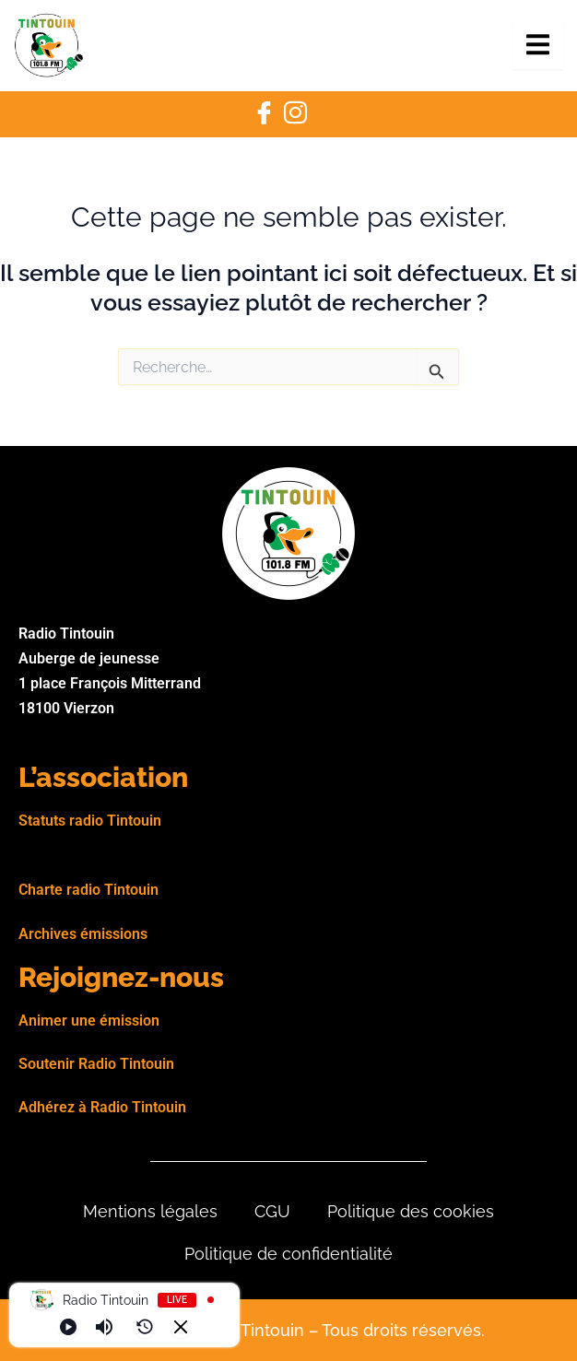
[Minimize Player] (181, 1327)
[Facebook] (263, 114)
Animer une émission (88, 1020)
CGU (272, 1211)
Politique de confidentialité (288, 1253)
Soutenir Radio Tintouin (96, 1064)
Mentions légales (150, 1211)
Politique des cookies (410, 1211)
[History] (145, 1327)
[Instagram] (295, 114)
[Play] (68, 1327)
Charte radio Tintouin (88, 889)
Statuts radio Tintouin (89, 820)
